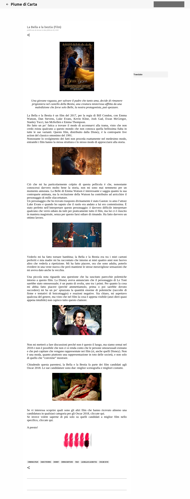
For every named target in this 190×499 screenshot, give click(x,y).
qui (102, 413)
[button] (28, 35)
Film (77, 462)
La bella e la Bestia (89, 462)
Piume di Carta (24, 4)
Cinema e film (33, 462)
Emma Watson (67, 462)
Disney (56, 462)
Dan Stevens (46, 462)
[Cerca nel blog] (171, 4)
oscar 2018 (103, 462)
